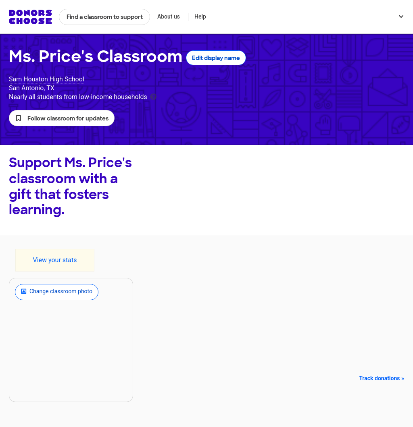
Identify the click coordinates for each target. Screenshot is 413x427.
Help (200, 16)
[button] (62, 118)
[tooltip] (153, 96)
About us (168, 16)
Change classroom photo (56, 292)
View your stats (55, 260)
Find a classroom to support (105, 17)
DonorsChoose (30, 17)
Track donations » (381, 378)
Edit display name (216, 58)
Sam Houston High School (46, 79)
